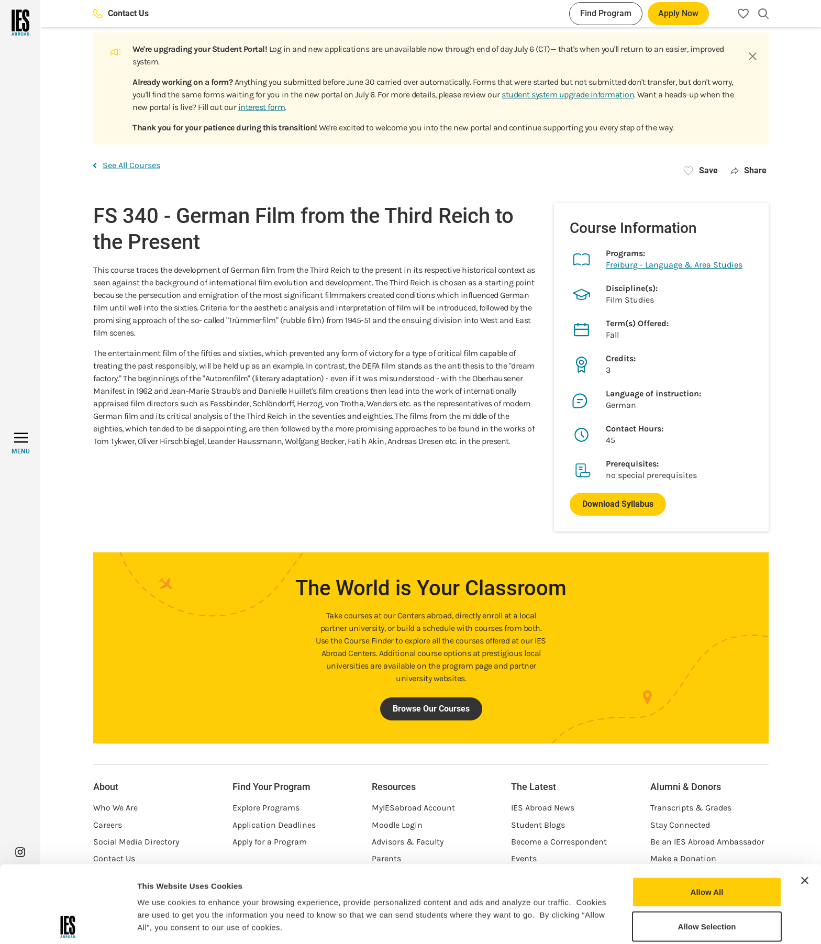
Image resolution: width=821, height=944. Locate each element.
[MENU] (21, 443)
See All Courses (126, 165)
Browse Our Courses (431, 709)
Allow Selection (707, 849)
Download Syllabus (617, 504)
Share (748, 170)
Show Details (550, 923)
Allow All (707, 814)
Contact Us (121, 13)
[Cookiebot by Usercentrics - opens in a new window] (68, 923)
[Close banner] (804, 803)
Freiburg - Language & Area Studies (674, 265)
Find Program (605, 13)
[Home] (20, 22)
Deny (707, 883)
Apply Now (678, 13)
